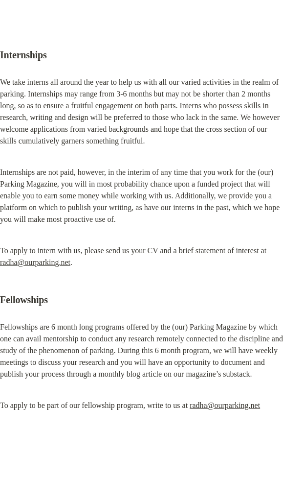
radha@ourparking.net (35, 262)
